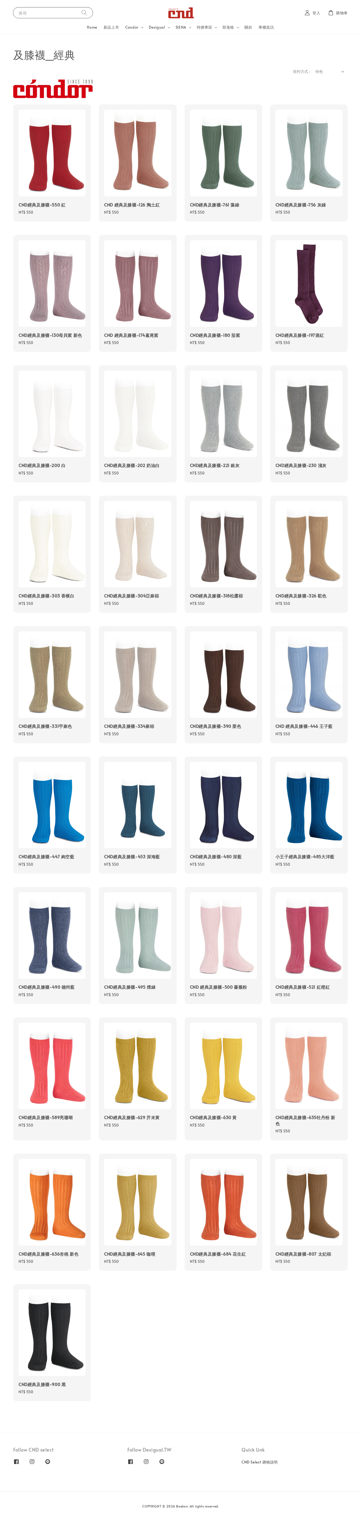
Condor (132, 27)
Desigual (157, 27)
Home (92, 27)
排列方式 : (301, 71)
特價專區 (204, 27)
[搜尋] (84, 12)
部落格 (228, 27)
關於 (248, 27)
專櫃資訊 (266, 27)
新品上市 (111, 27)
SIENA (181, 27)
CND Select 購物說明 (260, 1462)
